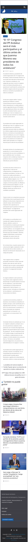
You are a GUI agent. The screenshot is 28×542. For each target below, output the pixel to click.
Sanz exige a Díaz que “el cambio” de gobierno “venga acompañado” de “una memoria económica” (12, 475)
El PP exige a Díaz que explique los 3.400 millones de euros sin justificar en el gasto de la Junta (14, 375)
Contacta (4, 511)
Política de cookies (6, 514)
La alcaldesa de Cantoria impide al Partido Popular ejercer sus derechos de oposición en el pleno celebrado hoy (14, 367)
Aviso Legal (4, 508)
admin (12, 71)
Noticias (5, 36)
